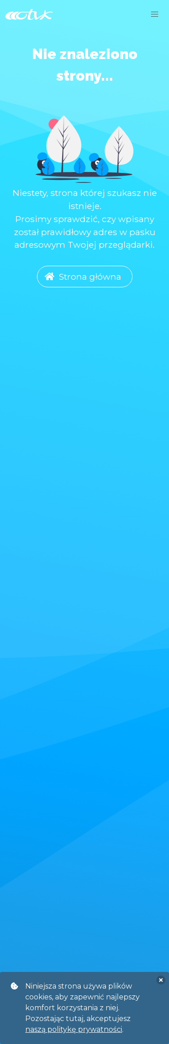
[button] (154, 14)
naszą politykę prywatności (73, 1029)
